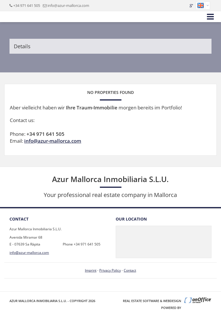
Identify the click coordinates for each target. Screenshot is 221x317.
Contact (130, 270)
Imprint (90, 270)
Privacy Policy (110, 270)
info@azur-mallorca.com (68, 5)
